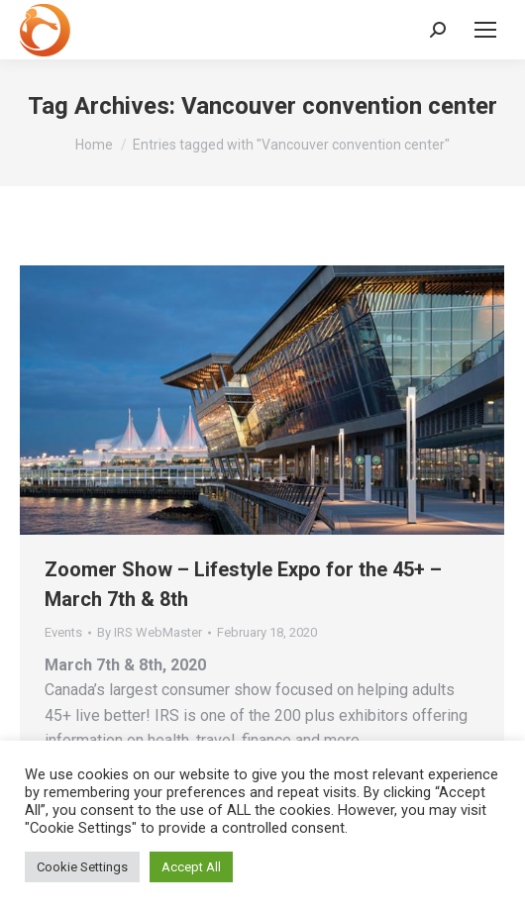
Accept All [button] (191, 867)
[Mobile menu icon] (485, 30)
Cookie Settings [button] (82, 867)
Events (63, 632)
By (149, 632)
